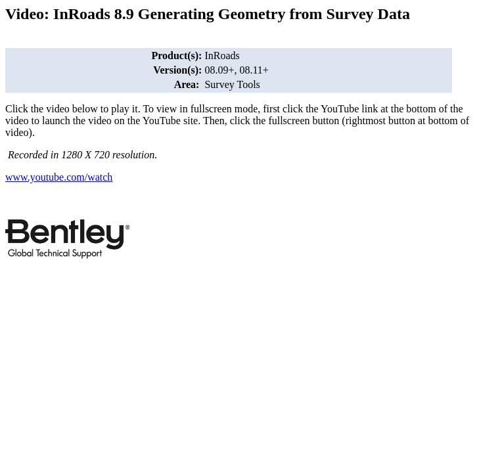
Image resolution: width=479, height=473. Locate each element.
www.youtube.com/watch (58, 177)
